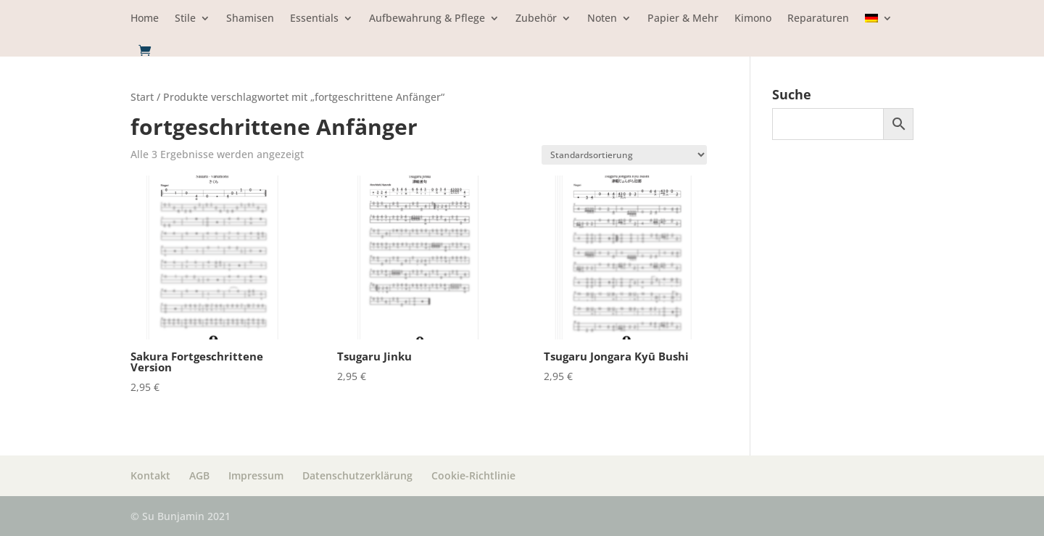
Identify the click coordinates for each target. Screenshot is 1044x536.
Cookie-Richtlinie (473, 475)
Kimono (752, 19)
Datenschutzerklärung (357, 475)
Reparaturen (818, 19)
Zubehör (536, 19)
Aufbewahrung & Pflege (427, 19)
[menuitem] (878, 28)
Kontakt (150, 475)
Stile (185, 19)
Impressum (255, 475)
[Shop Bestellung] (624, 155)
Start (142, 97)
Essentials (314, 19)
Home (144, 19)
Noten (602, 19)
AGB (199, 475)
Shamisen (250, 19)
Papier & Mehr (682, 19)
